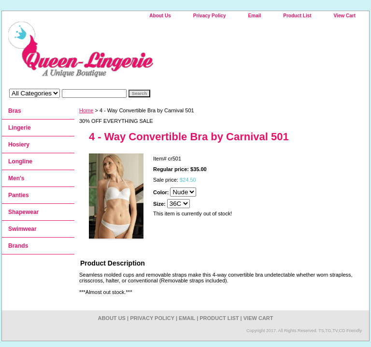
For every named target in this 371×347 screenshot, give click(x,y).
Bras (14, 110)
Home (86, 110)
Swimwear (22, 229)
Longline (20, 161)
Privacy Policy (209, 15)
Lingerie (19, 127)
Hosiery (18, 144)
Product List (297, 15)
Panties (18, 195)
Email (254, 15)
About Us (160, 15)
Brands (18, 245)
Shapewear (23, 212)
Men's (16, 178)
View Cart (345, 15)
